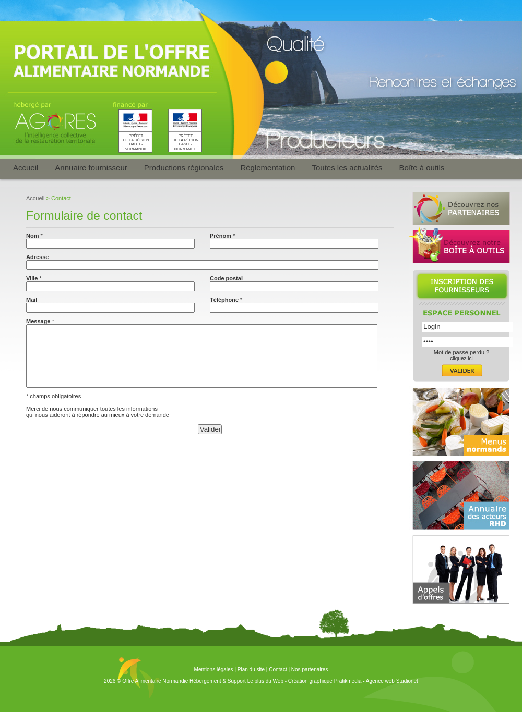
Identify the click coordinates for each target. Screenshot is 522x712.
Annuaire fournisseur (91, 167)
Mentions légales (213, 669)
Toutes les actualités (347, 167)
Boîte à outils (422, 167)
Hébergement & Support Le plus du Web (237, 681)
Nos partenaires (309, 669)
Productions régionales (184, 167)
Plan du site (251, 669)
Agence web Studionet (392, 681)
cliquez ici (461, 358)
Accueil (25, 167)
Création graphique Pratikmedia (325, 681)
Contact (278, 669)
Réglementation (267, 167)
